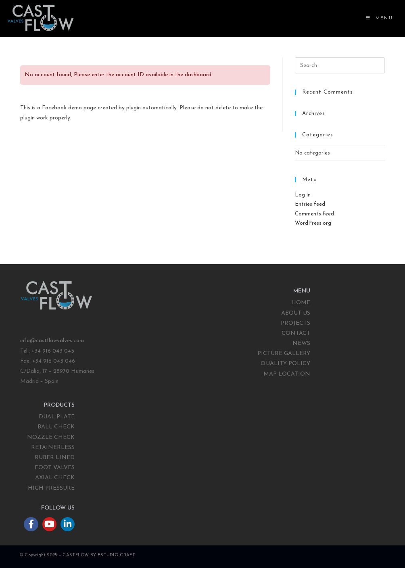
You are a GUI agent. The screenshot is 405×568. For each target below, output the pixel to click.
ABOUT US (295, 313)
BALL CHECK (56, 427)
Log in (303, 195)
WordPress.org (313, 223)
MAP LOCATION (286, 374)
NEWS (301, 343)
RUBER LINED (55, 458)
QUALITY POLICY (285, 364)
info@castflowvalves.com (52, 341)
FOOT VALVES (55, 468)
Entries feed (310, 204)
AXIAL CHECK (55, 478)
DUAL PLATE (57, 417)
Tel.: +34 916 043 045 (48, 351)
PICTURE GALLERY (283, 354)
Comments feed (314, 214)
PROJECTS (295, 323)
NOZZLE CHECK (51, 437)
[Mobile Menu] (379, 18)
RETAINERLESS (53, 448)
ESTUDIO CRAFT (116, 555)
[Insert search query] (340, 65)
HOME (300, 303)
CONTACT (296, 333)
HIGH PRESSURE (51, 488)
